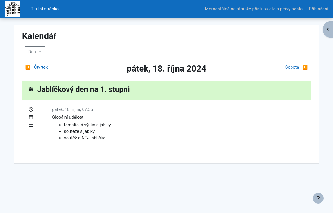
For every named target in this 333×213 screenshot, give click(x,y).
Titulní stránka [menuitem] (45, 9)
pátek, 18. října (73, 109)
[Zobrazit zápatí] (318, 198)
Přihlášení (318, 9)
